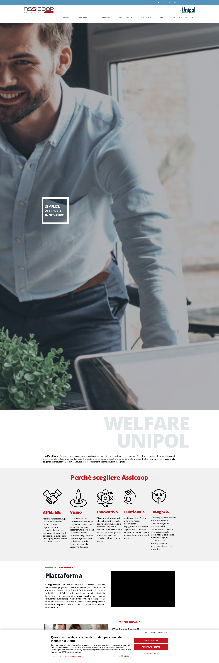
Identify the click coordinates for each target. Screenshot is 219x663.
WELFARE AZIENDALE (183, 17)
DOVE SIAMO (83, 17)
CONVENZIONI (146, 17)
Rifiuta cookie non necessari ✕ (156, 632)
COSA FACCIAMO (104, 17)
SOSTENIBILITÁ (125, 17)
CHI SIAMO (65, 17)
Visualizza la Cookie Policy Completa (66, 656)
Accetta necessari (151, 647)
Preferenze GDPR (151, 653)
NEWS (162, 17)
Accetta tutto (151, 640)
